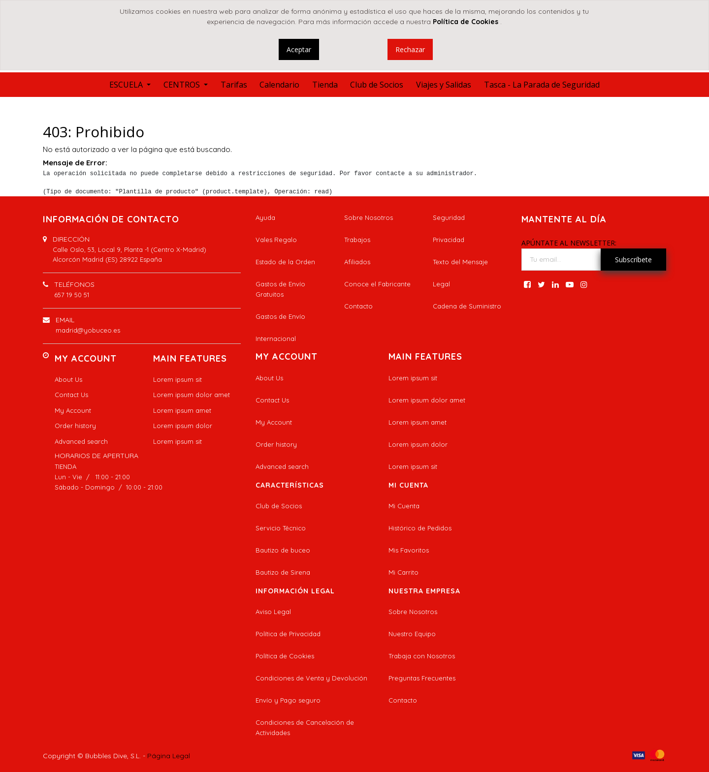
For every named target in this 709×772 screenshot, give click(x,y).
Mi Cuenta (403, 506)
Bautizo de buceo (283, 550)
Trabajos (357, 240)
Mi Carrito (403, 572)
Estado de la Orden (285, 262)
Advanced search (81, 441)
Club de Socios (279, 506)
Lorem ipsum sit (177, 379)
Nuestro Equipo (412, 634)
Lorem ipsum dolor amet (191, 395)
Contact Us (71, 395)
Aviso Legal (273, 612)
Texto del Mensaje (460, 262)
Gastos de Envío (280, 316)
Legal (441, 284)
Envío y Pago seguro (288, 700)
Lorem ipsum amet (182, 410)
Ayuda (265, 217)
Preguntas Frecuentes (421, 678)
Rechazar (410, 49)
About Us (68, 379)
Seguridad (449, 217)
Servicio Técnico (281, 528)
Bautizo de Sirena (283, 572)
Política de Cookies (285, 656)
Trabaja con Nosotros (421, 656)
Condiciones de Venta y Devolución (311, 678)
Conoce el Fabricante (377, 284)
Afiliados (357, 262)
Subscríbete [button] (633, 259)
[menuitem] (234, 84)
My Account (73, 410)
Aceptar (299, 49)
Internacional (276, 338)
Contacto (358, 306)
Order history (75, 426)
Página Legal (168, 755)
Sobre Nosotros (368, 217)
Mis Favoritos (408, 550)
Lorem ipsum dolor (182, 426)
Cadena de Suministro (467, 306)
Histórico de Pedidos (419, 528)
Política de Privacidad (288, 634)
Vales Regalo (276, 240)
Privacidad (448, 240)
